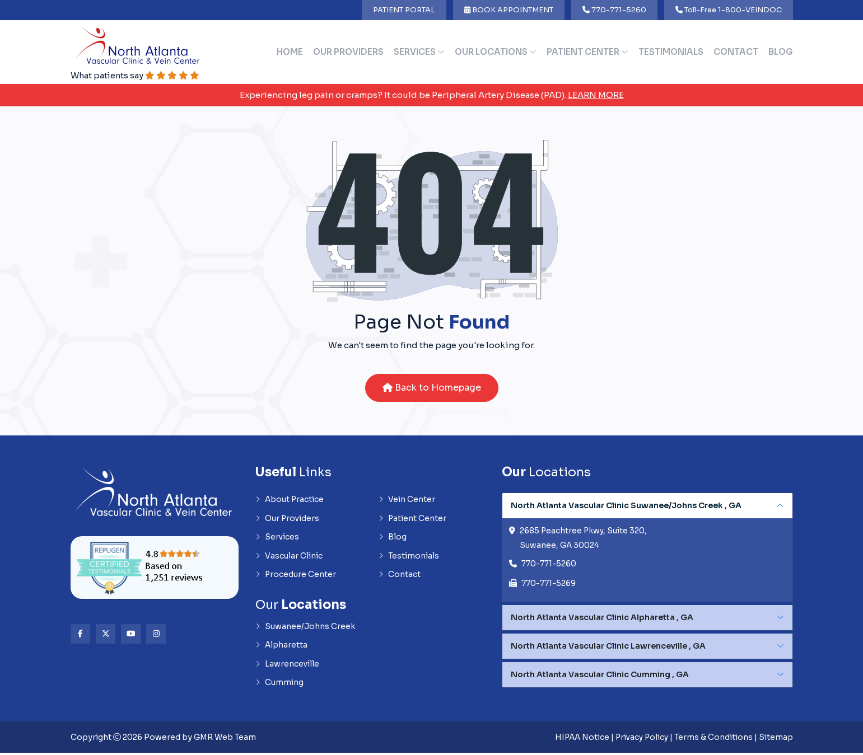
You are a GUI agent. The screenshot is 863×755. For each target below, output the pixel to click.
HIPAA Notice (578, 739)
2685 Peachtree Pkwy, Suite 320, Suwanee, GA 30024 (584, 539)
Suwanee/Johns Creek (305, 628)
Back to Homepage (431, 388)
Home (290, 51)
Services (419, 51)
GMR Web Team (226, 739)
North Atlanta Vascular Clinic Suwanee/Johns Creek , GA (626, 506)
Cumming (279, 686)
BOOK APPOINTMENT (508, 10)
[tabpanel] (647, 548)
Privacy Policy (640, 739)
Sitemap (776, 739)
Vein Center (407, 500)
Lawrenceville (287, 667)
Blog (780, 51)
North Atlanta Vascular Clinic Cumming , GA (600, 675)
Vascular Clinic (289, 557)
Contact (735, 51)
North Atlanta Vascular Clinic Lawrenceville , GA (608, 647)
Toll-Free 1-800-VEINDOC (728, 10)
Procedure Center (296, 576)
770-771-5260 (614, 10)
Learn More (596, 95)
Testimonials (670, 51)
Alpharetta (281, 648)
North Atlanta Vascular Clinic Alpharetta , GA (602, 618)
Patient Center (587, 51)
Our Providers (348, 51)
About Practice (290, 500)
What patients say (136, 75)
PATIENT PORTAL (404, 10)
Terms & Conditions (713, 739)
